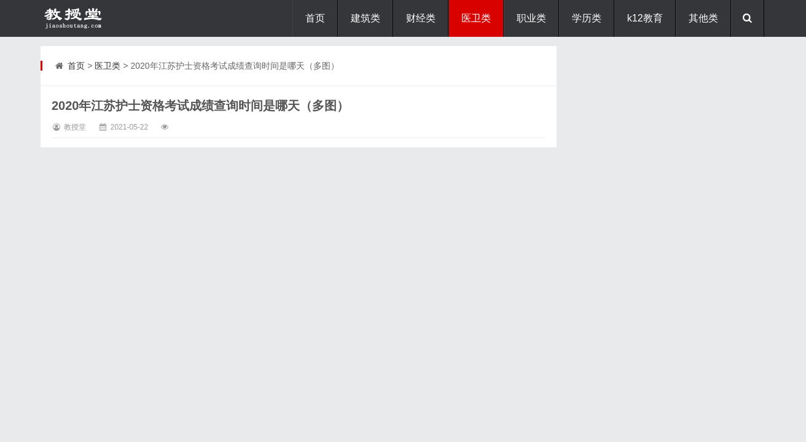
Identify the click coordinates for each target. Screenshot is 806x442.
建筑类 (365, 18)
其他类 (703, 18)
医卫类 (476, 18)
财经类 (421, 18)
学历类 (586, 18)
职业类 (531, 18)
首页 (315, 18)
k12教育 (645, 18)
